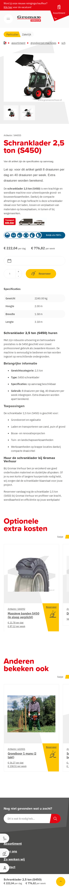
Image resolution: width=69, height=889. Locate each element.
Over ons (10, 851)
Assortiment (18, 43)
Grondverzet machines (43, 43)
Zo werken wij (14, 859)
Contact (9, 867)
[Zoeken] (55, 818)
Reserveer (41, 273)
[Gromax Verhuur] (29, 19)
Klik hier (8, 7)
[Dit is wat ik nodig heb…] (32, 818)
